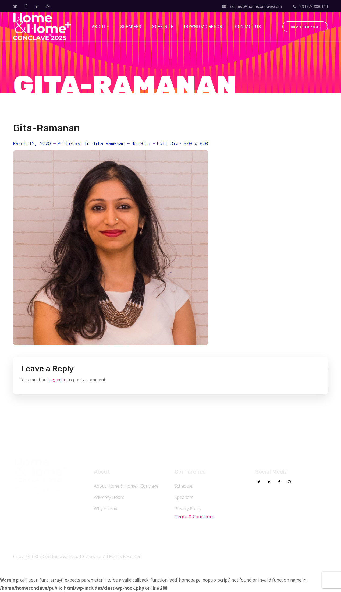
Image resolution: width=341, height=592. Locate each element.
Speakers (184, 497)
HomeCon (141, 143)
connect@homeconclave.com (252, 6)
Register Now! (305, 27)
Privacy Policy (188, 509)
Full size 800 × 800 (182, 143)
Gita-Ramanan (109, 143)
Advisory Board (109, 497)
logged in (57, 380)
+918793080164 (310, 6)
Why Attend (105, 509)
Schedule (184, 486)
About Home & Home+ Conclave (126, 486)
